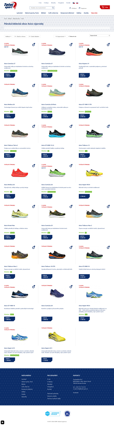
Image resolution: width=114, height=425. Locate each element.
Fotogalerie (61, 2)
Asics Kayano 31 (84, 63)
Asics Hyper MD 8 (84, 184)
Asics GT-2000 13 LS (47, 145)
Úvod (5, 18)
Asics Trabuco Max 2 (85, 225)
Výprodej (94, 13)
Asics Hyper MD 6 (84, 305)
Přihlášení (73, 8)
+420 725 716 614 (81, 387)
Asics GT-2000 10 (84, 266)
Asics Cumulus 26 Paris (48, 104)
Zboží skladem (35, 36)
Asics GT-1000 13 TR (85, 104)
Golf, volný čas (53, 13)
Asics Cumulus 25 (47, 225)
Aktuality (53, 2)
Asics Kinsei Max (9, 225)
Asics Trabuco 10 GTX (48, 266)
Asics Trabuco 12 (84, 145)
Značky (86, 13)
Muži (22, 18)
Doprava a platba (52, 396)
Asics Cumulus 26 (47, 184)
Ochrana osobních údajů (53, 398)
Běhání (43, 13)
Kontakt (68, 2)
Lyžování (20, 13)
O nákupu (46, 2)
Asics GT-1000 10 (9, 305)
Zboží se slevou (21, 36)
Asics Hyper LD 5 (9, 348)
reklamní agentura (62, 421)
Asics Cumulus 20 (47, 305)
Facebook (75, 392)
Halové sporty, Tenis (32, 13)
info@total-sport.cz (82, 389)
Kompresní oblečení (67, 13)
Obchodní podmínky (52, 393)
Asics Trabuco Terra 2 (11, 145)
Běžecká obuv (16, 18)
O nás (40, 2)
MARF (55, 421)
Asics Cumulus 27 (9, 63)
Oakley (79, 13)
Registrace (83, 8)
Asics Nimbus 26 (9, 104)
